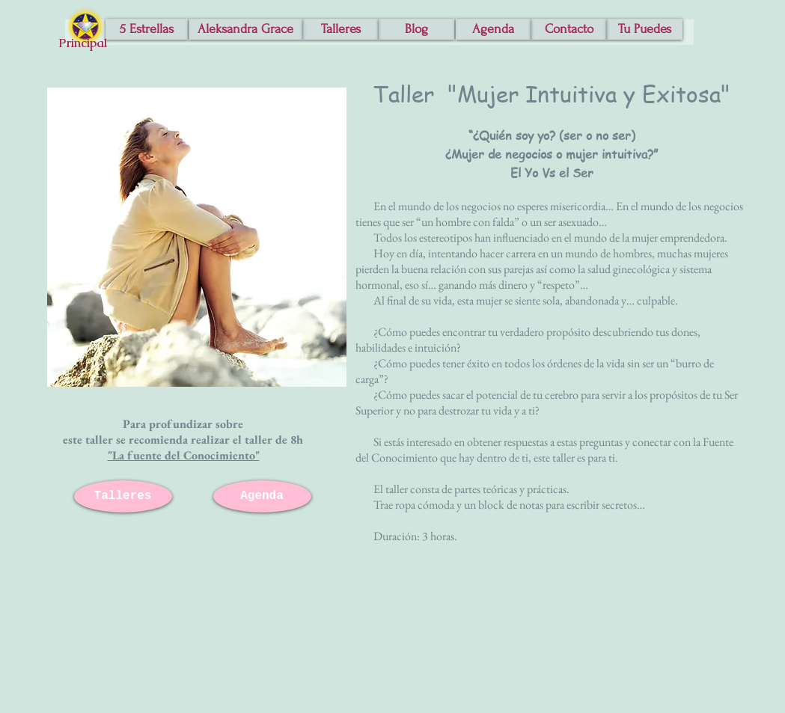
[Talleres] (341, 29)
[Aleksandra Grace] (246, 29)
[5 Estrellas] (147, 29)
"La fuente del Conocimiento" (184, 455)
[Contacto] (569, 29)
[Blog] (416, 29)
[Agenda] (493, 29)
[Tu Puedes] (644, 29)
